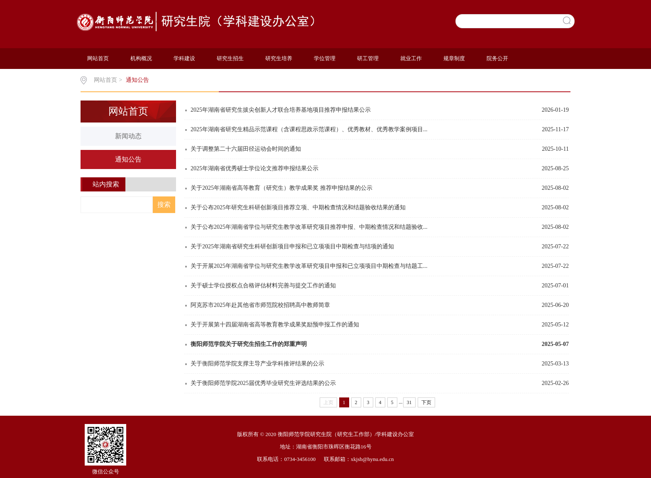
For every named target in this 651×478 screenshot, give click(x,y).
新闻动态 (128, 136)
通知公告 (137, 80)
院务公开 (497, 58)
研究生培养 (278, 58)
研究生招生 (230, 58)
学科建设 (184, 58)
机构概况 (141, 58)
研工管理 (368, 58)
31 (409, 402)
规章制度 (454, 58)
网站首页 (98, 58)
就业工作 (411, 58)
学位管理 (324, 58)
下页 (426, 402)
